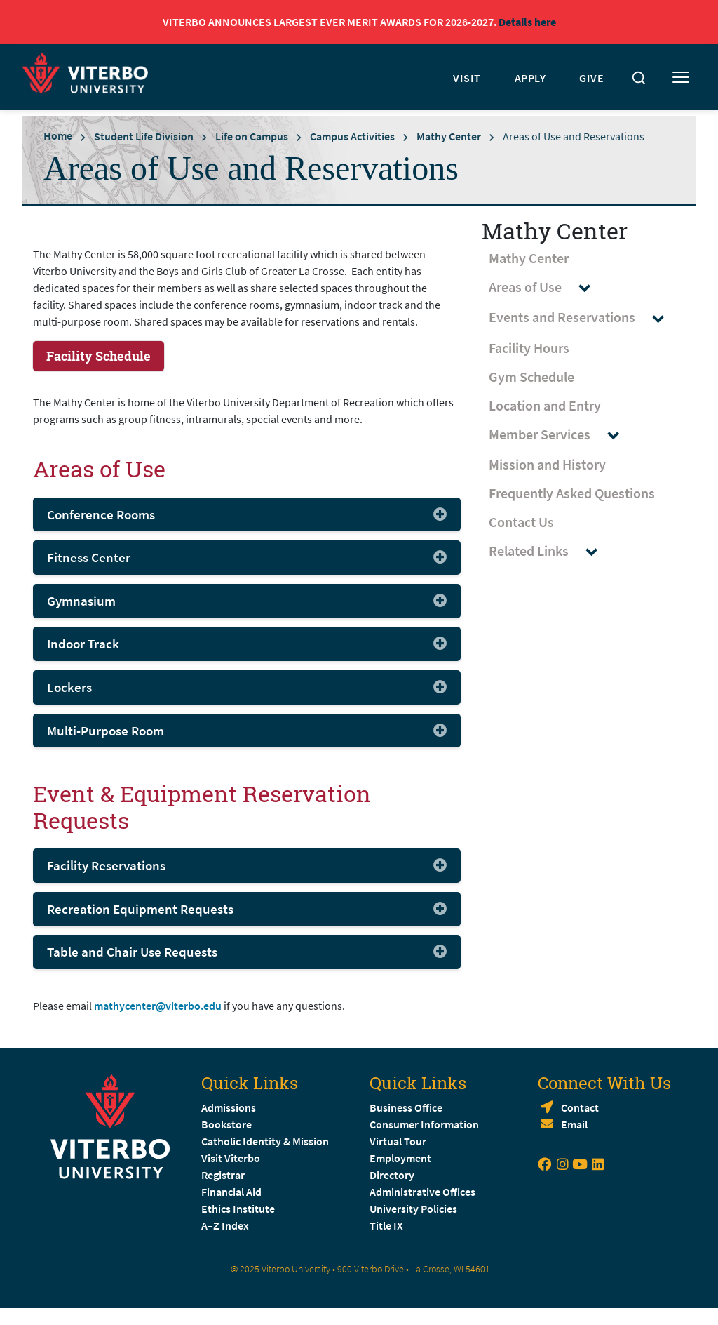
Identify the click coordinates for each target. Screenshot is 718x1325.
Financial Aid (231, 1192)
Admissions (228, 1107)
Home (57, 135)
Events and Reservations (583, 317)
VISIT (467, 78)
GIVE (591, 78)
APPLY (530, 78)
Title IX (386, 1225)
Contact (580, 1107)
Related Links (550, 551)
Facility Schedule (98, 355)
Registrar (223, 1175)
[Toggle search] (638, 77)
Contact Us (521, 522)
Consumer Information (424, 1124)
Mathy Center (448, 136)
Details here (527, 22)
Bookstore (226, 1124)
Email (574, 1124)
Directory (393, 1175)
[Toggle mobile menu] (680, 77)
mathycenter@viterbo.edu (158, 1006)
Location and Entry (545, 405)
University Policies (413, 1208)
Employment (400, 1158)
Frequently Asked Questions (572, 493)
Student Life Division (144, 136)
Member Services (560, 434)
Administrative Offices (422, 1192)
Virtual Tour (398, 1141)
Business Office (406, 1107)
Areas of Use (546, 287)
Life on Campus (251, 136)
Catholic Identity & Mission (265, 1141)
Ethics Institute (238, 1208)
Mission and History (547, 464)
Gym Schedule (531, 376)
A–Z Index (225, 1225)
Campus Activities (352, 136)
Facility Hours (529, 348)
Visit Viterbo (230, 1158)
